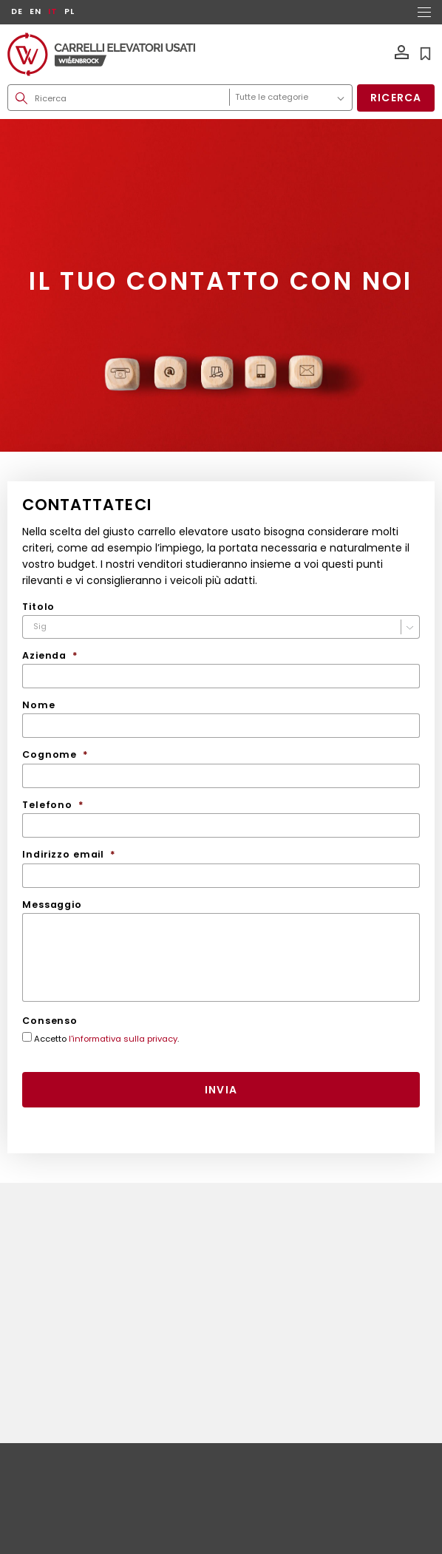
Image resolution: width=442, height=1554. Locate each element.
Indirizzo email (69, 855)
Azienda (50, 656)
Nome (38, 705)
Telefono (53, 805)
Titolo (38, 607)
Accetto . (106, 1039)
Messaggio (52, 905)
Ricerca (395, 97)
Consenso (50, 1021)
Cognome (55, 755)
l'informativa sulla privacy (123, 1039)
